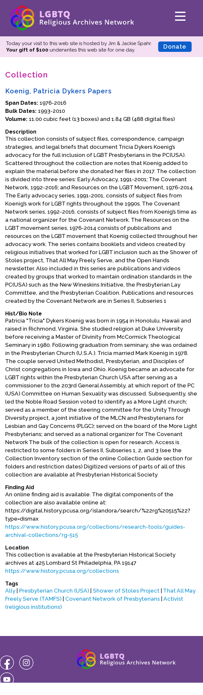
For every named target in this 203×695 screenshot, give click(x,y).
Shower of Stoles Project (126, 590)
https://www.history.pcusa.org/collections (62, 571)
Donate (174, 46)
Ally (10, 590)
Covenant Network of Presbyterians (112, 598)
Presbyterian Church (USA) (54, 590)
